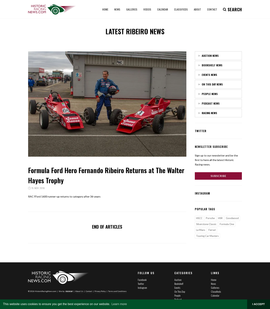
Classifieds (216, 291)
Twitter (141, 284)
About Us (79, 291)
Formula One (227, 224)
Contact (89, 291)
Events (177, 288)
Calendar (215, 295)
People (177, 295)
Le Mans (200, 229)
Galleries (215, 288)
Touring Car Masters (207, 235)
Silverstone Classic (206, 224)
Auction (178, 280)
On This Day (179, 291)
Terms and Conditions (117, 291)
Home (213, 280)
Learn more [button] (119, 304)
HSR (220, 218)
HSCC (199, 218)
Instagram (142, 288)
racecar (69, 291)
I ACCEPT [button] (258, 304)
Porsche (210, 218)
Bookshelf (178, 284)
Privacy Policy (100, 291)
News (213, 284)
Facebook (142, 280)
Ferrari (212, 229)
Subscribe (218, 175)
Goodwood (232, 218)
